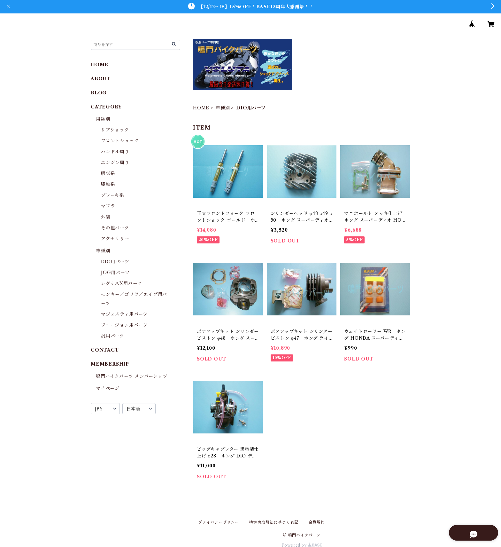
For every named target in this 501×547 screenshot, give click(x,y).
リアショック (115, 130)
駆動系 (108, 184)
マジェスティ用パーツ (124, 314)
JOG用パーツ (115, 272)
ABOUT (101, 79)
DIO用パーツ (115, 262)
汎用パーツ (112, 336)
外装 (106, 217)
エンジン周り (115, 162)
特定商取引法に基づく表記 (273, 522)
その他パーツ (115, 228)
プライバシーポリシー (218, 522)
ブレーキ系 (112, 195)
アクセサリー (115, 239)
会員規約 (317, 522)
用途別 (103, 119)
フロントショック (120, 141)
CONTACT (105, 350)
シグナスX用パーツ (121, 283)
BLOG (99, 93)
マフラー (110, 206)
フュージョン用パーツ (124, 325)
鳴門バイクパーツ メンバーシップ (131, 376)
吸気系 (108, 173)
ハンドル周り (115, 152)
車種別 (223, 108)
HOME (201, 108)
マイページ (107, 388)
